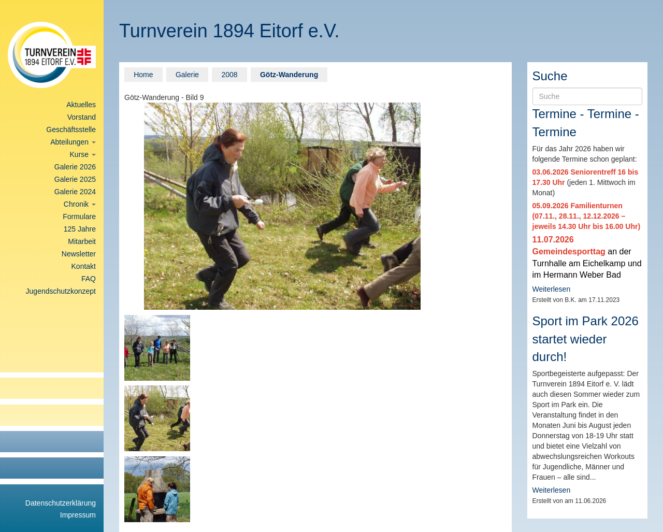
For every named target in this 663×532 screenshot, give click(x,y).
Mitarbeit (82, 241)
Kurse (83, 154)
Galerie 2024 (75, 192)
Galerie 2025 (75, 179)
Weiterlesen (551, 289)
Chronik (80, 204)
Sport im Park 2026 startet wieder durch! (585, 339)
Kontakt (83, 266)
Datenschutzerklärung (60, 503)
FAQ (88, 279)
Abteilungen (73, 142)
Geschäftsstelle (71, 129)
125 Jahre (80, 229)
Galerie (187, 74)
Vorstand (81, 117)
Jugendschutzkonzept (61, 291)
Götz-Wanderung (289, 74)
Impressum (78, 515)
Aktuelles (81, 104)
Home (143, 74)
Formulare (79, 216)
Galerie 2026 (75, 167)
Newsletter (79, 254)
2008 (229, 74)
